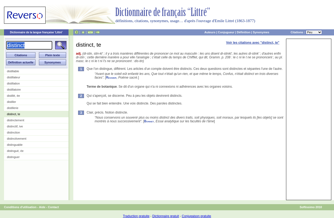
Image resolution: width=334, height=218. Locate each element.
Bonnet (149, 121)
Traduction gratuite (136, 216)
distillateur (13, 77)
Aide (42, 207)
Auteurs (210, 32)
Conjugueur (226, 32)
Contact (53, 207)
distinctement (15, 120)
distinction (13, 132)
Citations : (306, 32)
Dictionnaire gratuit (165, 216)
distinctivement (16, 138)
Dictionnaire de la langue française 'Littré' (36, 32)
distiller (11, 101)
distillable (13, 71)
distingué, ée (15, 150)
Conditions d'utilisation (20, 207)
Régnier (111, 77)
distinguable (15, 144)
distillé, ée (13, 95)
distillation (13, 83)
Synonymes (261, 32)
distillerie (12, 108)
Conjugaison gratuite (196, 216)
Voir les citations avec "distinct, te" (252, 43)
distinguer (13, 157)
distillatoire (14, 89)
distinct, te (13, 114)
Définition (243, 32)
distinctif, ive (15, 126)
